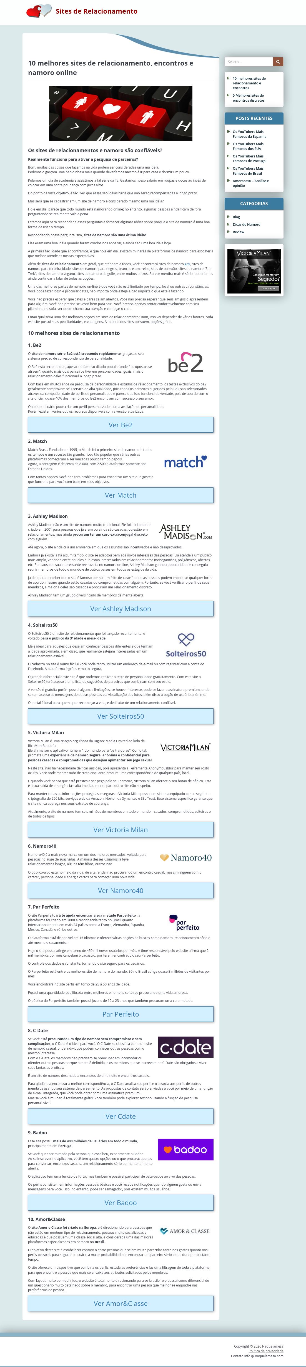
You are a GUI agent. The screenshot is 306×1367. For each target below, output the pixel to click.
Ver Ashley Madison (120, 608)
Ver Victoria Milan (121, 829)
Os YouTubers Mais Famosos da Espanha (250, 134)
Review (238, 232)
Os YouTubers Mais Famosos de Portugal (250, 158)
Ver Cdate (121, 1116)
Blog (236, 217)
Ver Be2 (121, 424)
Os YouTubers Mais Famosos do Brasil (248, 170)
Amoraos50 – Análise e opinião (251, 183)
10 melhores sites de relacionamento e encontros (249, 83)
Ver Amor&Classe (121, 1303)
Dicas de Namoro (246, 224)
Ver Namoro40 (121, 890)
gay (187, 264)
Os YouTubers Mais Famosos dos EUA (248, 146)
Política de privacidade (266, 1351)
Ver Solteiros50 (120, 716)
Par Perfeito (120, 1014)
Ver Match (121, 495)
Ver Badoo (121, 1202)
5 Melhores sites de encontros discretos (249, 97)
